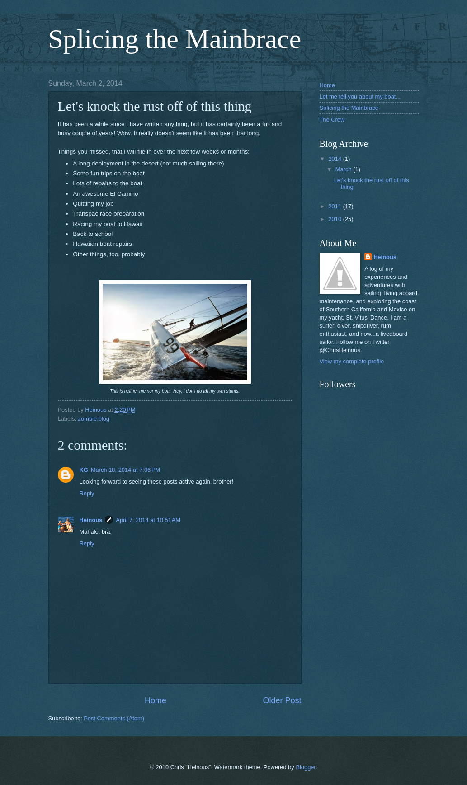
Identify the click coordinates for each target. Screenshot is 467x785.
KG (84, 469)
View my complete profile (352, 361)
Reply (87, 493)
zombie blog (93, 418)
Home (155, 700)
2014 (335, 158)
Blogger (306, 767)
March (344, 169)
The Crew (332, 119)
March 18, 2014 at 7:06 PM (125, 469)
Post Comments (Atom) (114, 718)
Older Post (282, 700)
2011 (335, 206)
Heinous (91, 520)
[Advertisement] (365, 523)
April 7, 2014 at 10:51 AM (148, 520)
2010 (335, 219)
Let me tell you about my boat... (360, 96)
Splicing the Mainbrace (175, 39)
